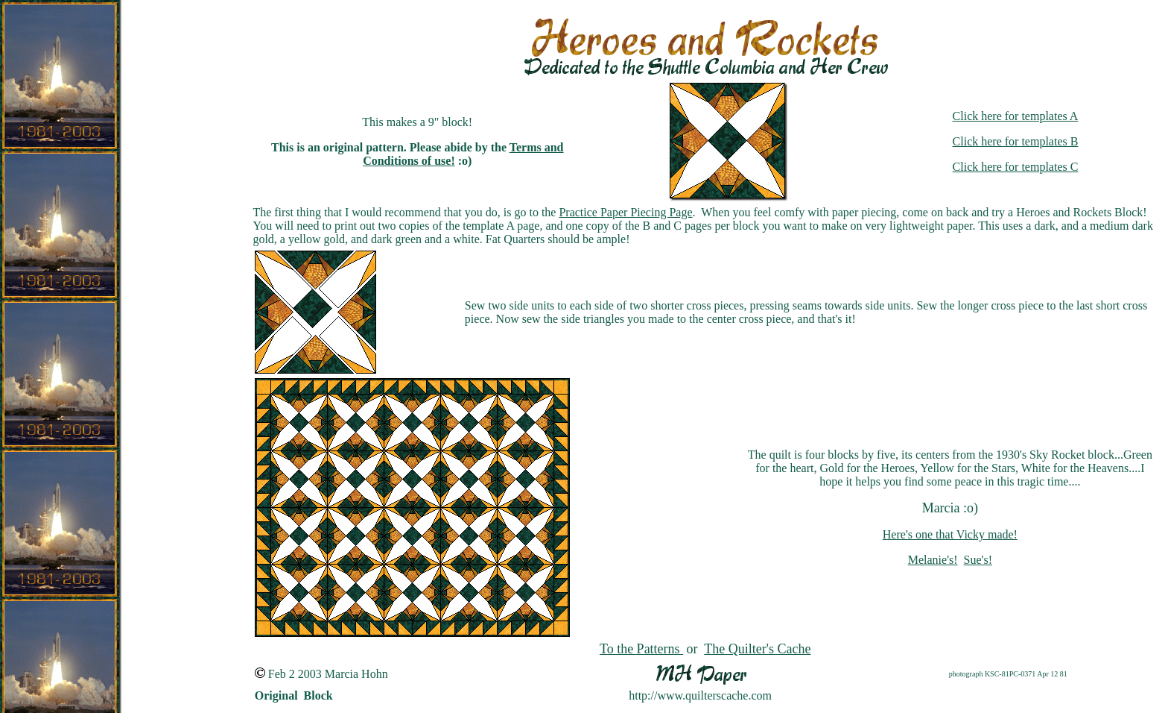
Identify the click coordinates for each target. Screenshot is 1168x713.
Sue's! (978, 559)
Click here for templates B (1016, 141)
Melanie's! (933, 559)
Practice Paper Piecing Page (625, 212)
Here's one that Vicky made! (950, 534)
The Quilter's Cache (757, 648)
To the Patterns (641, 648)
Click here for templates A (1016, 116)
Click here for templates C (1016, 166)
